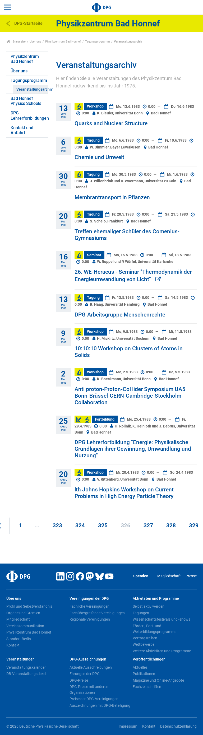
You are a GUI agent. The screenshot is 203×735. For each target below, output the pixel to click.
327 (148, 525)
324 (80, 525)
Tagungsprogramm (97, 41)
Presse (191, 576)
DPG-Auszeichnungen (88, 659)
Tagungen (141, 613)
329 (194, 525)
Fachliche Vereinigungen (89, 606)
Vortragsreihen (145, 638)
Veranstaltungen (20, 659)
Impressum (128, 726)
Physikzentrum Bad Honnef (63, 41)
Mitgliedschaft (169, 576)
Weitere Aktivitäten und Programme (162, 651)
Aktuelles (140, 667)
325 (103, 525)
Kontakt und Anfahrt (22, 130)
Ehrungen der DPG (85, 674)
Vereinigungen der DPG (89, 598)
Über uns (35, 41)
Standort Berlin (18, 639)
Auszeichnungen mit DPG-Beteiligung (100, 705)
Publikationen (144, 674)
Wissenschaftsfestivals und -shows (161, 619)
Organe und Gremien (23, 613)
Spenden (140, 576)
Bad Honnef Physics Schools (26, 101)
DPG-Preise (79, 680)
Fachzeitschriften (147, 687)
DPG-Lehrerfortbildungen (29, 115)
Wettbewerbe (143, 644)
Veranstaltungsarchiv (32, 89)
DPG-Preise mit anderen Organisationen (89, 690)
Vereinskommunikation (25, 626)
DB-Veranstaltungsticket (26, 674)
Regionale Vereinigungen (90, 619)
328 (171, 525)
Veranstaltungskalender (26, 667)
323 (57, 525)
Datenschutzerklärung (178, 726)
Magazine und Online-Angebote (158, 680)
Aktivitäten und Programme (156, 598)
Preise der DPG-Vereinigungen (94, 699)
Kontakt (13, 645)
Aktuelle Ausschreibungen (91, 667)
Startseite (16, 41)
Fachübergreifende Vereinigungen (97, 613)
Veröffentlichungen (149, 659)
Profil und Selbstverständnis (29, 606)
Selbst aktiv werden (148, 606)
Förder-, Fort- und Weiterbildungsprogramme (154, 629)
